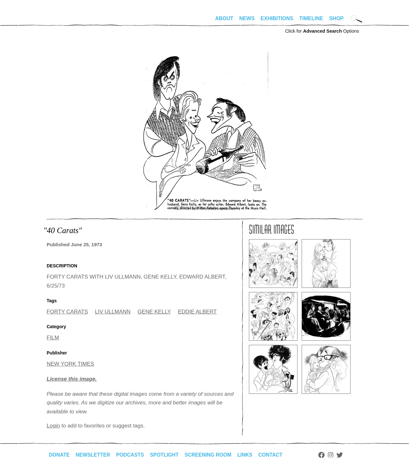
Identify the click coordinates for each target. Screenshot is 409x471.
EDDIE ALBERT (197, 312)
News (247, 18)
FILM (53, 338)
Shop (336, 18)
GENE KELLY (154, 312)
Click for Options (322, 31)
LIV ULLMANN (112, 312)
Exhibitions (277, 18)
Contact (274, 455)
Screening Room (211, 455)
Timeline (311, 18)
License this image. (72, 379)
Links (248, 455)
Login (53, 426)
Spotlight (166, 455)
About (224, 18)
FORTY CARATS (67, 312)
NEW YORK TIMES (70, 364)
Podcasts (131, 455)
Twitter (344, 455)
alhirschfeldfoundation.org (66, 21)
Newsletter (93, 455)
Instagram (334, 455)
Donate (59, 455)
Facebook (325, 455)
